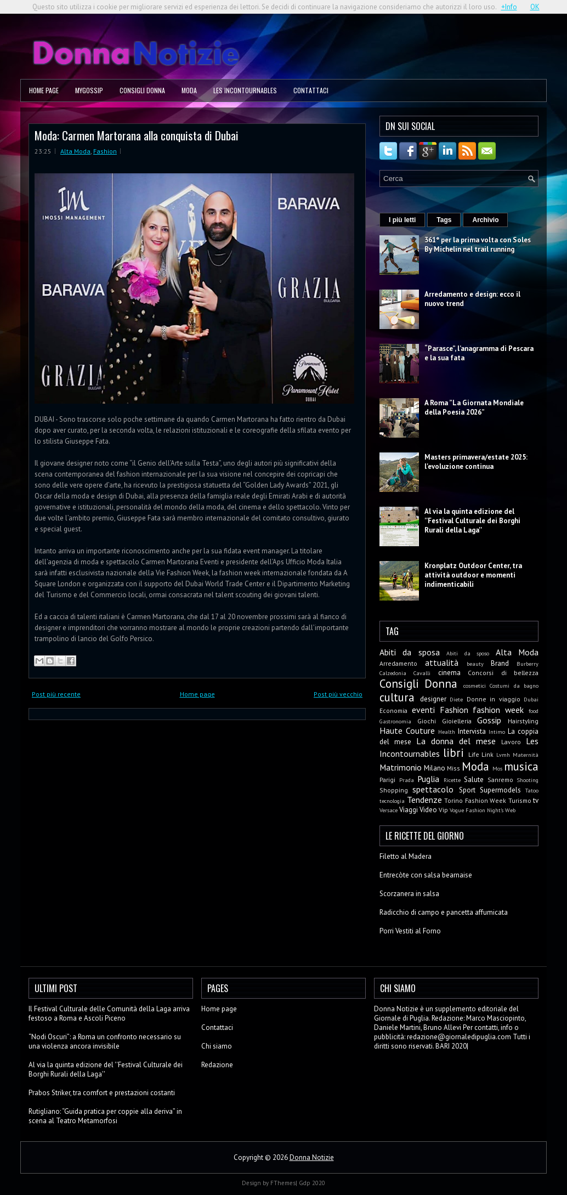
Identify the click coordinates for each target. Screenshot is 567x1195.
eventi (423, 709)
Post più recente (56, 694)
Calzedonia (392, 673)
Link (487, 754)
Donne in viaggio (493, 699)
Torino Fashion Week (475, 800)
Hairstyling (523, 721)
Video (428, 809)
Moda (189, 90)
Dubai (531, 699)
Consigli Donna (142, 90)
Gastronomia (395, 721)
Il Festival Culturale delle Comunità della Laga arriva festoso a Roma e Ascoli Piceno (109, 1013)
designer (433, 699)
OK (535, 7)
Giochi (426, 721)
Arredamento (398, 663)
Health (446, 731)
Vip (443, 810)
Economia (393, 710)
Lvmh (503, 754)
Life (473, 754)
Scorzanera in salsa (409, 893)
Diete (456, 699)
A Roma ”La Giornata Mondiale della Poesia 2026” (474, 407)
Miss (453, 768)
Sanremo (500, 779)
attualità (441, 662)
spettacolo (432, 789)
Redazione (217, 1064)
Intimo (497, 731)
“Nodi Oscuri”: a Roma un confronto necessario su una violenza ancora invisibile (105, 1041)
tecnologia (392, 801)
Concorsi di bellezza (503, 673)
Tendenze (424, 799)
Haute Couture (407, 730)
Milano (434, 768)
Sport (467, 790)
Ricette (452, 780)
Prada (406, 780)
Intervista (472, 731)
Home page (44, 90)
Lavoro (511, 742)
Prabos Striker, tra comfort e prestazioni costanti (102, 1092)
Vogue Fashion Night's (476, 810)
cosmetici (474, 685)
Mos (497, 768)
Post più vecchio (338, 694)
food (533, 711)
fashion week (498, 709)
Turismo (519, 800)
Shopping (393, 790)
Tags (443, 220)
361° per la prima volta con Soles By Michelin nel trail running (477, 244)
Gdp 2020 (312, 1183)
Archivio (485, 220)
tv (535, 800)
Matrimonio (400, 767)
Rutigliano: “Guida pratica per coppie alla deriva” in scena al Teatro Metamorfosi (105, 1116)
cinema (449, 672)
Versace (388, 810)
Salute (474, 779)
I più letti (402, 220)
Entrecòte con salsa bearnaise (425, 875)
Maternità (525, 754)
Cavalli (421, 673)
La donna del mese (456, 740)
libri (453, 752)
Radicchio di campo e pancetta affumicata (443, 912)
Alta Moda (75, 151)
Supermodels (500, 790)
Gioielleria (457, 721)
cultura (397, 697)
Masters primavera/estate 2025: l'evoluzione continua (476, 461)
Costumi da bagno (514, 685)
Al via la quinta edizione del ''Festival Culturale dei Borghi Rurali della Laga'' (472, 521)
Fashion (105, 151)
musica (521, 766)
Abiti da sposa (409, 652)
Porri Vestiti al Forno (410, 931)
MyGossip (89, 90)
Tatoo (531, 790)
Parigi (387, 779)
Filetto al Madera (405, 856)
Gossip (489, 720)
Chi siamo (216, 1046)
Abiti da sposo (467, 653)
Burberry (527, 663)
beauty (475, 663)
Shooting (527, 780)
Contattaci (310, 90)
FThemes (283, 1183)
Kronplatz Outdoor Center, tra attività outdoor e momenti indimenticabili (473, 575)
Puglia (428, 778)
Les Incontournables (245, 90)
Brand (500, 663)
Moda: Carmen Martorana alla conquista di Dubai (137, 135)
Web (510, 810)
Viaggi (408, 809)
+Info (509, 7)
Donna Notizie (312, 1157)
